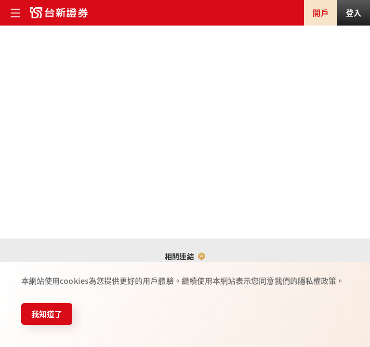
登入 (353, 12)
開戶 (320, 12)
